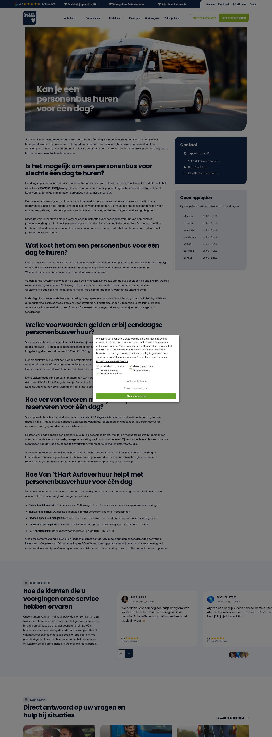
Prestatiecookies (109, 370)
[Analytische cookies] (97, 373)
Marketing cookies (143, 366)
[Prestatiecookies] (97, 369)
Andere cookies (141, 370)
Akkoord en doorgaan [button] (136, 388)
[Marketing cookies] (130, 366)
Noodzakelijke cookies (112, 366)
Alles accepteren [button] (136, 396)
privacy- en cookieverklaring (112, 360)
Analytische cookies (111, 374)
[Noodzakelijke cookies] (97, 366)
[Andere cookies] (130, 369)
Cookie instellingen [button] (136, 381)
